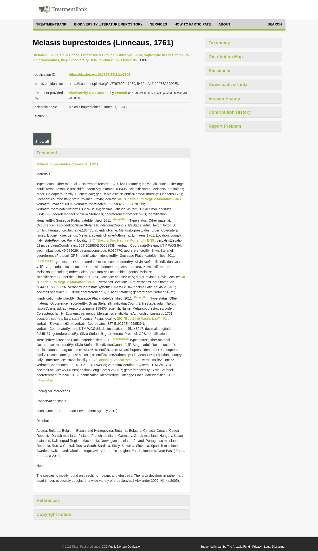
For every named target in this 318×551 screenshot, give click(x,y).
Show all (42, 142)
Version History (224, 98)
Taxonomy (219, 42)
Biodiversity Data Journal (89, 93)
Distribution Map (226, 56)
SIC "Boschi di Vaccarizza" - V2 (114, 360)
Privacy (257, 546)
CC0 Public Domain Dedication (122, 546)
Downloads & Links (229, 84)
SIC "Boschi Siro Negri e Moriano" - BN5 (122, 240)
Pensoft (121, 93)
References (48, 500)
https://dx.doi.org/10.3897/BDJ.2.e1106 (99, 74)
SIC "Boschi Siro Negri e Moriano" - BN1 (149, 199)
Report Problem (225, 126)
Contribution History (230, 112)
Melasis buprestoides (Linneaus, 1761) (67, 164)
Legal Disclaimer (275, 546)
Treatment (47, 152)
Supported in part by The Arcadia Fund (225, 546)
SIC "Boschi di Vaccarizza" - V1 (142, 318)
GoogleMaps (121, 219)
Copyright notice (54, 514)
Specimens (220, 70)
